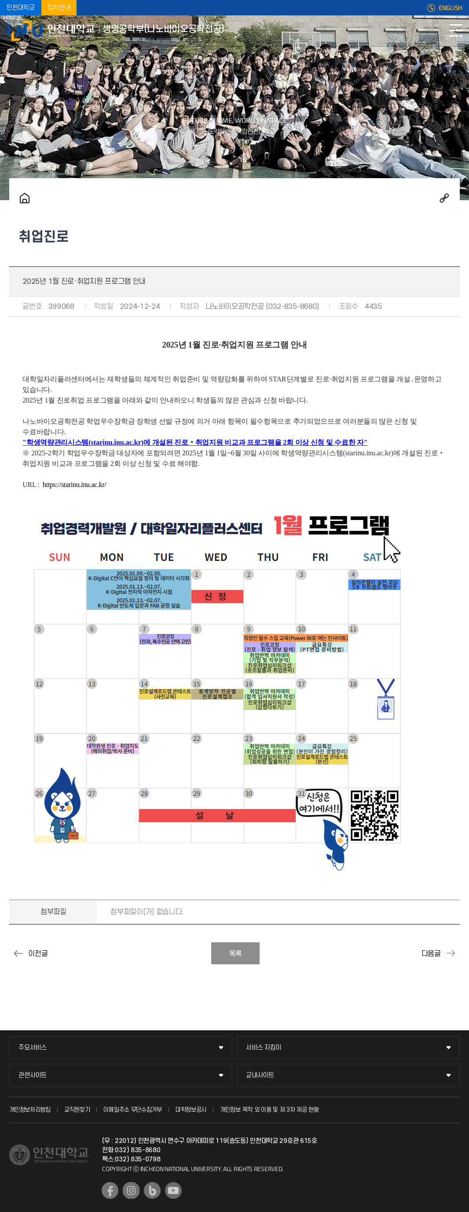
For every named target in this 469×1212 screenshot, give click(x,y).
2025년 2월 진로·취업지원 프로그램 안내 (451, 953)
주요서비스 (32, 1047)
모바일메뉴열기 (456, 30)
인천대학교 (21, 7)
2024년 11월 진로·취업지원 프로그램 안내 (18, 953)
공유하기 (444, 198)
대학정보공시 (191, 1109)
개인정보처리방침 (30, 1109)
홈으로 (25, 198)
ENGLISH (450, 8)
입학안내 (59, 7)
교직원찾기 (77, 1109)
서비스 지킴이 (263, 1047)
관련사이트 (32, 1075)
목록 (235, 954)
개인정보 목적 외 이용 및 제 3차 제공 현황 (269, 1109)
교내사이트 (260, 1075)
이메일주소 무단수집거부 (132, 1109)
